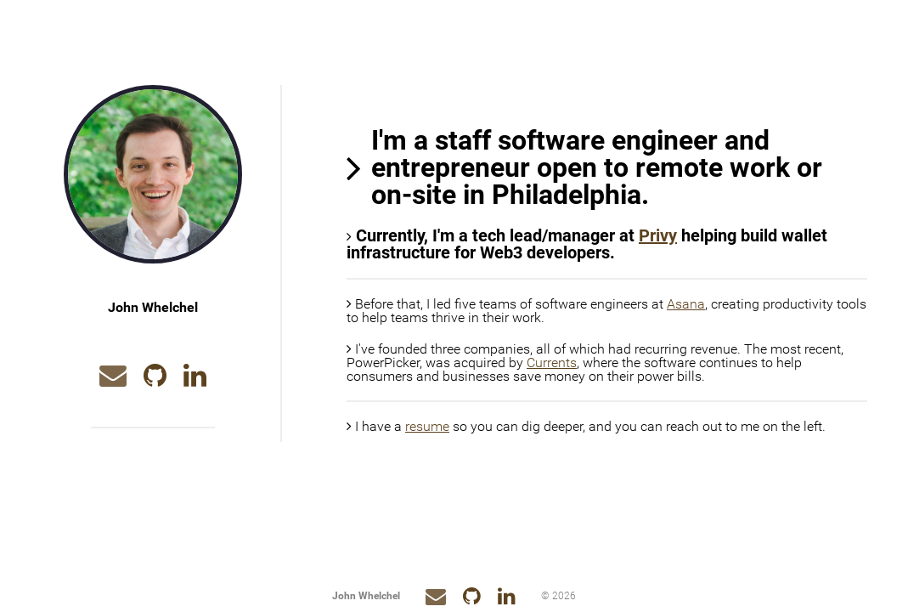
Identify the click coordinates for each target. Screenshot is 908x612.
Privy (658, 235)
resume (427, 426)
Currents (552, 362)
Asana (686, 304)
